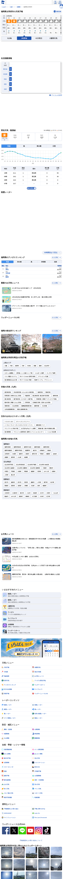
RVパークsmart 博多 (26, 380)
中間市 (6, 471)
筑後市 (35, 493)
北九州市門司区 (9, 464)
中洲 (11, 365)
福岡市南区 (37, 447)
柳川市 (22, 493)
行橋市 (45, 468)
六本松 (29, 365)
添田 (7, 269)
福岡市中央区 (27, 447)
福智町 (44, 485)
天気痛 (5, 74)
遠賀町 (33, 471)
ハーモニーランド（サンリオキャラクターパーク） (19, 425)
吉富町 (54, 471)
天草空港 (27, 402)
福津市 (21, 454)
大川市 (42, 493)
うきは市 (55, 493)
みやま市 (13, 496)
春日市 (35, 450)
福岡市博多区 (17, 447)
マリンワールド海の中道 (11, 428)
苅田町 (39, 471)
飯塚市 (13, 482)
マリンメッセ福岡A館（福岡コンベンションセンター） (29, 432)
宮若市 (26, 482)
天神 (23, 365)
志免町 (55, 454)
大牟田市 (7, 493)
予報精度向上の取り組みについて (31, 840)
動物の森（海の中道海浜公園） (47, 428)
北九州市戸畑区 (32, 464)
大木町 (42, 496)
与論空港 (27, 395)
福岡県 (18, 6)
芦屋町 (13, 471)
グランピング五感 (43, 376)
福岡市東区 (8, 447)
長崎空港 (7, 406)
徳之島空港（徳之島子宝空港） (41, 395)
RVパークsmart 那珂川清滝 (27, 376)
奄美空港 (40, 392)
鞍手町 (46, 482)
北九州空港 (15, 406)
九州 (11, 6)
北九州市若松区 (20, 464)
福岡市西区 (46, 447)
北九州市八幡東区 (22, 468)
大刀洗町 (34, 496)
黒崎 (40, 365)
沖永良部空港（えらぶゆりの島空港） (24, 392)
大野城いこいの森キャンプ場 (24, 373)
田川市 (19, 482)
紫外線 (5, 69)
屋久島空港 (8, 399)
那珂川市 (34, 454)
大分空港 (44, 406)
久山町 (19, 457)
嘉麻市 (33, 482)
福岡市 (17, 365)
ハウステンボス (9, 421)
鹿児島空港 (8, 392)
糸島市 (27, 454)
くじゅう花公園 (51, 432)
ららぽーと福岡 (39, 373)
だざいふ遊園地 (9, 373)
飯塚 (7, 277)
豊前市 (51, 468)
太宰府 (8, 273)
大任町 (33, 485)
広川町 (48, 496)
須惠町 (6, 457)
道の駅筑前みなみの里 (11, 380)
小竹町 (39, 482)
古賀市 (14, 454)
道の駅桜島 (8, 432)
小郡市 (48, 493)
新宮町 (13, 457)
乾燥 (5, 79)
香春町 (6, 485)
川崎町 (26, 485)
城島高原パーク (40, 425)
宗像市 (49, 450)
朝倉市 (6, 496)
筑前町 (21, 496)
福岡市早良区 (18, 450)
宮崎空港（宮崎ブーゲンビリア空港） (46, 399)
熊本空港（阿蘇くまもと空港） (13, 402)
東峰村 (27, 496)
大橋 (6, 365)
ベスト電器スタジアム (11, 376)
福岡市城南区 (8, 450)
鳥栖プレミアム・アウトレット (43, 380)
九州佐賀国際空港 (9, 409)
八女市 (28, 493)
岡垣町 (26, 471)
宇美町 (42, 454)
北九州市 (46, 365)
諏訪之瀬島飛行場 (22, 409)
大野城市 (42, 450)
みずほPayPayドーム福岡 (28, 428)
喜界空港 (55, 395)
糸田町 (19, 485)
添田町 (13, 485)
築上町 (13, 475)
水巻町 (19, 471)
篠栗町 (48, 454)
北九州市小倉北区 (44, 464)
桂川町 (52, 482)
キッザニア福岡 (51, 373)
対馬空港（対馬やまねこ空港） (13, 395)
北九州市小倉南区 (9, 468)
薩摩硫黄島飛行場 (26, 406)
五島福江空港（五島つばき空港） (42, 402)
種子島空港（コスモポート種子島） (24, 399)
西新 (35, 365)
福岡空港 (36, 406)
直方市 (6, 482)
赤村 (38, 485)
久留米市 (14, 493)
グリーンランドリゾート (23, 421)
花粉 (5, 84)
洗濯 (5, 89)
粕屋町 (26, 457)
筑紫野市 (27, 450)
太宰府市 (7, 454)
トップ (3, 6)
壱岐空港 (47, 392)
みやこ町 (46, 471)
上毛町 (6, 475)
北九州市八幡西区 (35, 468)
